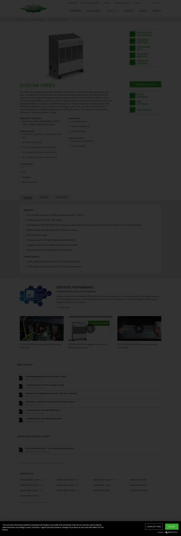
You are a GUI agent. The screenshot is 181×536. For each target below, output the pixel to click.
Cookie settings (154, 526)
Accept (172, 526)
